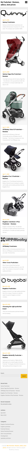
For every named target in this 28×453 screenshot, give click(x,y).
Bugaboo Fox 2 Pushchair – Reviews (9, 393)
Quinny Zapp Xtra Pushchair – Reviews (10, 388)
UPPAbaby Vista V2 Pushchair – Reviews (10, 390)
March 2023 (3, 415)
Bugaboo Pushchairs (9, 288)
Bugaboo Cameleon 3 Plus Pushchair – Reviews (12, 395)
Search (2, 373)
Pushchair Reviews (5, 429)
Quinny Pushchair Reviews (7, 431)
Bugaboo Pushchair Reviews (7, 424)
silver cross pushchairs (6, 433)
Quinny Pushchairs (9, 22)
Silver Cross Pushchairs (10, 262)
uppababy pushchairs (6, 438)
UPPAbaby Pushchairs (10, 246)
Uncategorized (4, 436)
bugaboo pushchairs (5, 426)
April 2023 (3, 412)
